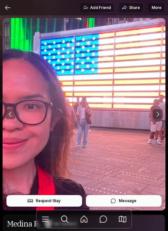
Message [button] (123, 201)
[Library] (45, 219)
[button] (122, 219)
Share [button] (131, 7)
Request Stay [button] (44, 201)
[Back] (8, 8)
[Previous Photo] (10, 114)
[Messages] (103, 219)
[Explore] (64, 219)
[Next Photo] (158, 114)
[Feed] (84, 219)
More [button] (157, 7)
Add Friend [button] (97, 7)
